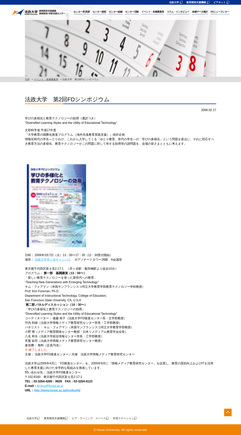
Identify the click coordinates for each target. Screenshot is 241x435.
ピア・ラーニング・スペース (89, 418)
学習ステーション (123, 418)
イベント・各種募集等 (46, 79)
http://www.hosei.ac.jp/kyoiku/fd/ (57, 390)
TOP (27, 79)
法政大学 (174, 2)
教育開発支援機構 (196, 2)
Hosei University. (108, 430)
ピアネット (219, 2)
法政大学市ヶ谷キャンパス (53, 259)
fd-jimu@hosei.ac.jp (50, 385)
